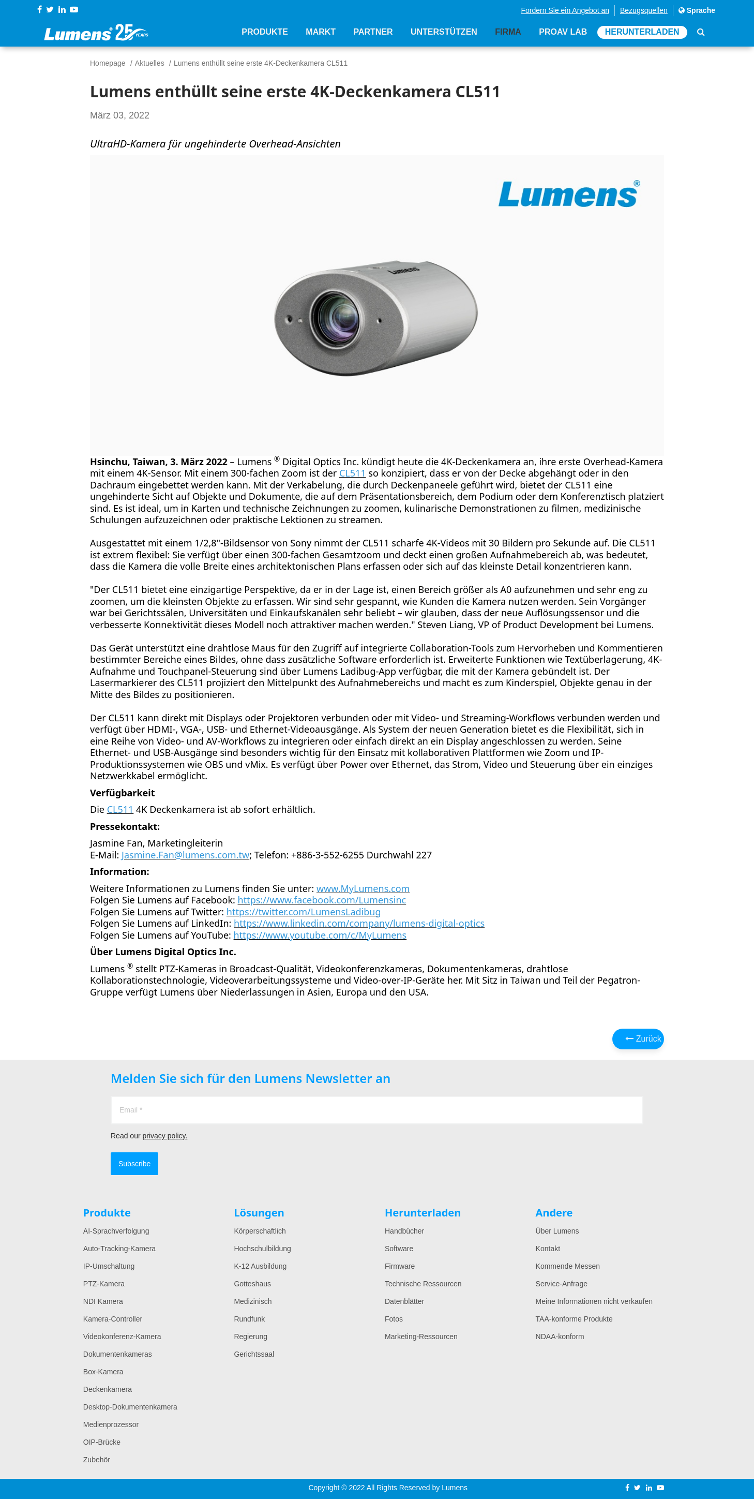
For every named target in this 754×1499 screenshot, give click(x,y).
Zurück (643, 1038)
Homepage (108, 63)
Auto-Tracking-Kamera (119, 1248)
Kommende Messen (568, 1266)
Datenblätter (404, 1301)
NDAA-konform (560, 1336)
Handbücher (404, 1231)
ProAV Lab (563, 32)
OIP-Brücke (101, 1442)
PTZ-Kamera (104, 1284)
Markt (321, 32)
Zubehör (96, 1460)
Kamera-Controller (112, 1319)
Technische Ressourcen (423, 1284)
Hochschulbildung (262, 1248)
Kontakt (548, 1248)
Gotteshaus (252, 1284)
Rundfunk (249, 1319)
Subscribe (134, 1164)
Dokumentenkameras (117, 1354)
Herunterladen (642, 32)
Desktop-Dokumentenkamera (130, 1407)
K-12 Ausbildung (260, 1266)
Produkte (265, 32)
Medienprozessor (111, 1424)
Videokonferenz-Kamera (122, 1336)
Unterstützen (444, 32)
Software (399, 1248)
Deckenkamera (107, 1389)
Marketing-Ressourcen (421, 1336)
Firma (508, 32)
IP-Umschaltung (109, 1266)
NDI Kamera (103, 1301)
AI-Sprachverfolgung (116, 1231)
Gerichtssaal (254, 1354)
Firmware (400, 1266)
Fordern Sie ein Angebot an (565, 10)
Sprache (696, 10)
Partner (373, 32)
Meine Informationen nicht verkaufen (594, 1301)
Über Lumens (557, 1231)
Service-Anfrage (561, 1284)
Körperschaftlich (259, 1231)
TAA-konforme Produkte (574, 1319)
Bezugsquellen (644, 10)
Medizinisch (253, 1301)
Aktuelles (149, 63)
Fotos (394, 1319)
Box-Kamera (103, 1372)
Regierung (250, 1336)
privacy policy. (164, 1136)
